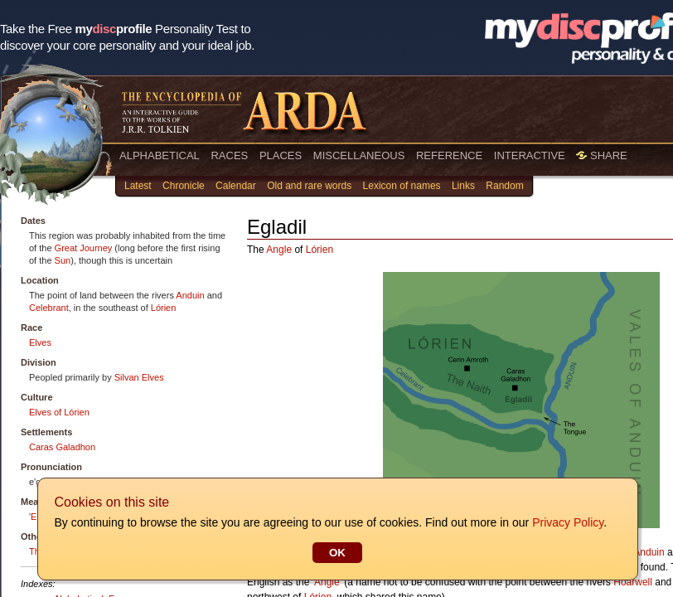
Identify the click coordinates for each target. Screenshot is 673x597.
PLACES (280, 155)
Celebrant (49, 308)
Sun (63, 260)
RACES (229, 155)
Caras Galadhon (62, 447)
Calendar (235, 186)
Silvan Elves (139, 377)
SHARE (601, 155)
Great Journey (84, 248)
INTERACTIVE (529, 155)
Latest (138, 186)
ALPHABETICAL (159, 155)
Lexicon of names (402, 186)
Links (463, 186)
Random (504, 186)
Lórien (164, 308)
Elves (40, 342)
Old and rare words (309, 186)
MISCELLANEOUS (359, 155)
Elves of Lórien (59, 412)
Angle (279, 249)
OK (336, 552)
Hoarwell (632, 582)
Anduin (190, 295)
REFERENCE (449, 155)
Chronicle (183, 186)
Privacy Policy (567, 522)
